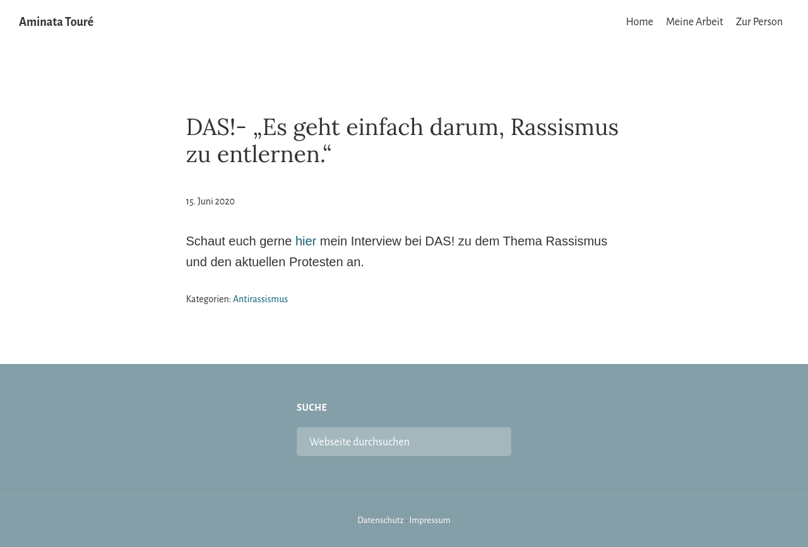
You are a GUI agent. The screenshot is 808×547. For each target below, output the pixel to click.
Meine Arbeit (694, 22)
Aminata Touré (56, 22)
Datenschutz (380, 520)
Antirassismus (260, 299)
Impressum (430, 520)
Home (639, 22)
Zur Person (759, 22)
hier (305, 241)
